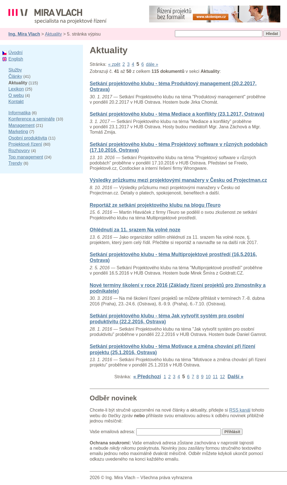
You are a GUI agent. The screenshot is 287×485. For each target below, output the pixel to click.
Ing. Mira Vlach (24, 34)
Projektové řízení (25, 144)
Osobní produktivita (27, 138)
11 (215, 376)
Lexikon (16, 89)
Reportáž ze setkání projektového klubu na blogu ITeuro (155, 205)
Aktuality (53, 34)
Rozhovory (19, 150)
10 (208, 376)
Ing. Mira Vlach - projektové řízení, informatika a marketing (57, 16)
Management (21, 125)
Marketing (18, 131)
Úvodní (15, 52)
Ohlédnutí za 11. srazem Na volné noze (135, 230)
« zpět (114, 64)
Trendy (15, 163)
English (15, 59)
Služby (15, 70)
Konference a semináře (31, 119)
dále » (152, 64)
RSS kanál (240, 410)
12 (222, 376)
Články (15, 76)
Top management (25, 157)
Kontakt (16, 101)
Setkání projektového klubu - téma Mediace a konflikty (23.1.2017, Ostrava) (177, 114)
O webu (16, 95)
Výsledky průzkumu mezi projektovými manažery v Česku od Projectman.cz (178, 180)
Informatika (19, 112)
